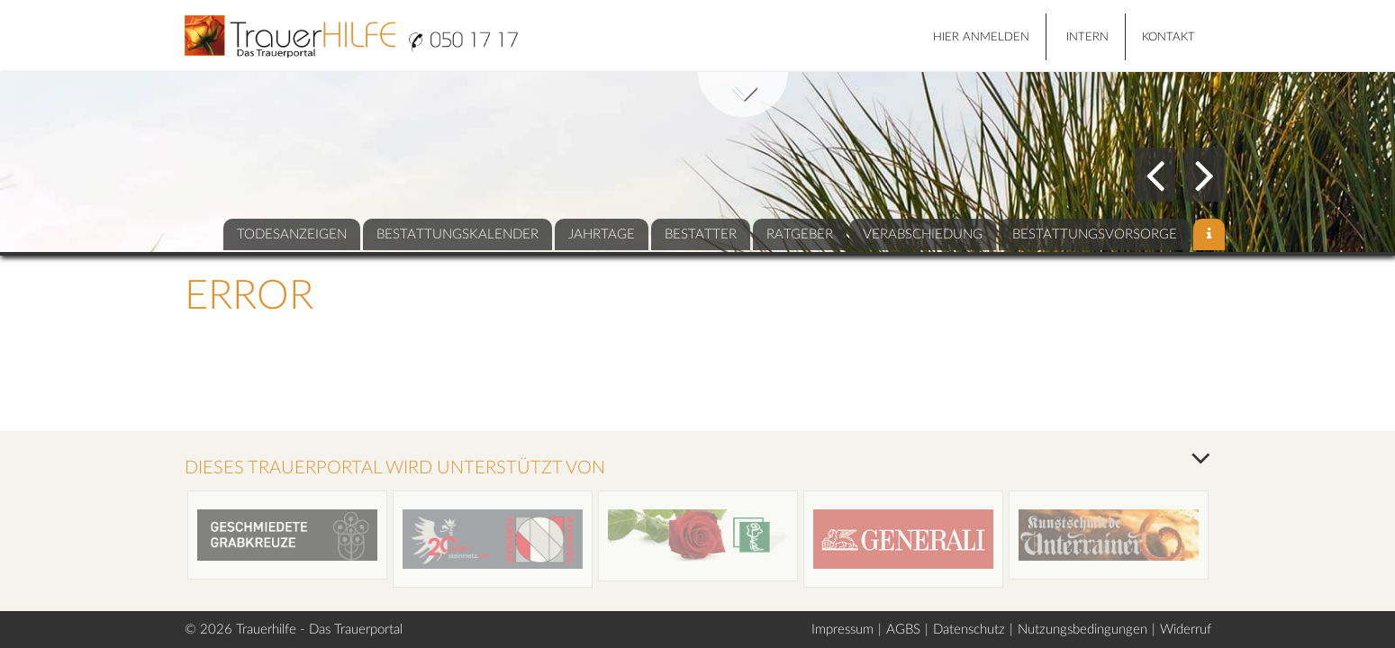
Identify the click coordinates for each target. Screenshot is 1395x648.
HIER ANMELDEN (981, 37)
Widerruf (1185, 629)
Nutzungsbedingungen (1082, 629)
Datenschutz (969, 629)
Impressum (842, 629)
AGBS (903, 629)
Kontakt (1168, 37)
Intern (1087, 37)
